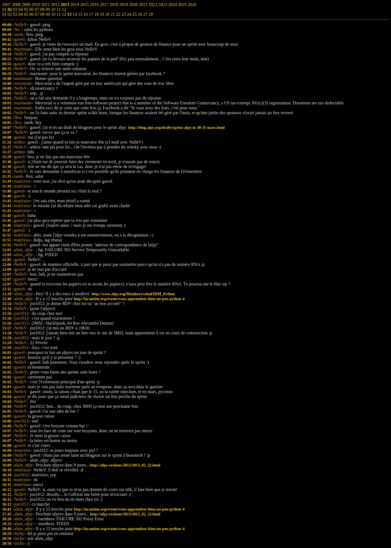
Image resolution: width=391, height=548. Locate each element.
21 (113, 14)
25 (134, 14)
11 (58, 14)
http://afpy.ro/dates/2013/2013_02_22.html (125, 465)
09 (48, 14)
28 (151, 14)
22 (118, 14)
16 (85, 14)
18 (96, 14)
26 (140, 14)
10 (53, 14)
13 (69, 14)
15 (80, 14)
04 (20, 14)
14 (74, 14)
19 (102, 14)
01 (4, 14)
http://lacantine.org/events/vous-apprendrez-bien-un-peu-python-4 (129, 299)
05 (26, 14)
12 (64, 14)
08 (42, 14)
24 (129, 14)
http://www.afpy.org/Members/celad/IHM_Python (133, 294)
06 (31, 14)
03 (15, 14)
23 (123, 14)
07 (37, 14)
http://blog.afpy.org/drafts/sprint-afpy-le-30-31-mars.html (176, 127)
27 (145, 14)
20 (107, 14)
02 (10, 14)
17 (91, 14)
